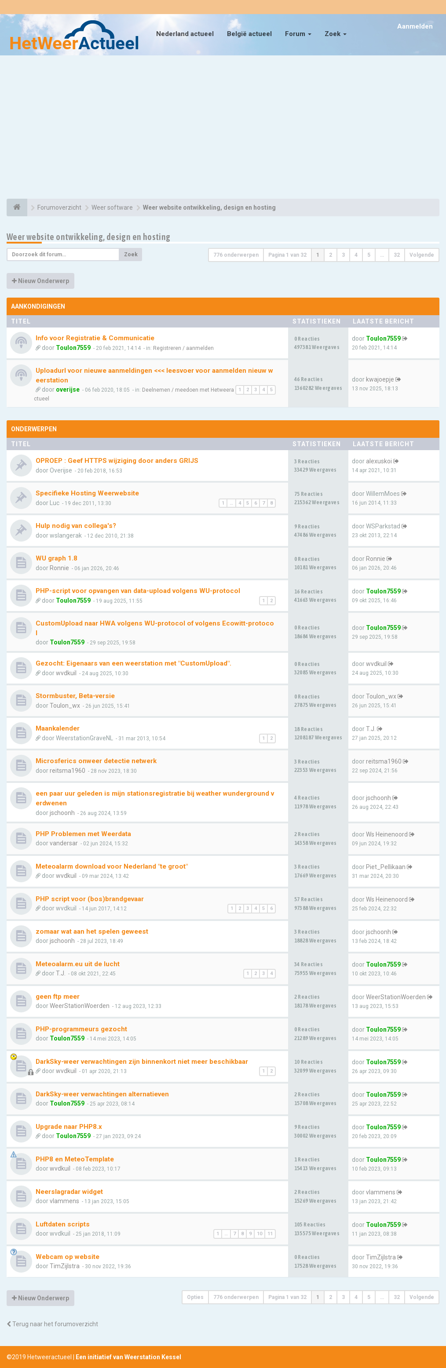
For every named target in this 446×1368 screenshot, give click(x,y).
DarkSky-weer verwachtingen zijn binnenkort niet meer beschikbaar (142, 1062)
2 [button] (330, 255)
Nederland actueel (185, 34)
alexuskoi (379, 461)
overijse (68, 389)
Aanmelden (415, 26)
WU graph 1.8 (56, 558)
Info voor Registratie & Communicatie (95, 338)
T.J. (371, 728)
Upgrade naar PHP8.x (69, 1127)
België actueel (249, 34)
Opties (195, 1297)
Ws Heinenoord (387, 834)
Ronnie (59, 567)
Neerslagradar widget (69, 1192)
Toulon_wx (65, 705)
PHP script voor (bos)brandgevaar (90, 899)
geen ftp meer (58, 997)
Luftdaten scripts (63, 1224)
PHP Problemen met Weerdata (83, 834)
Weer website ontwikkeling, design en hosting (89, 237)
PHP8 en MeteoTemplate (75, 1159)
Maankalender (58, 728)
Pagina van (287, 255)
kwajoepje (380, 379)
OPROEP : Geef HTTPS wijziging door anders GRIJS (117, 461)
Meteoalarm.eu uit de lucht (78, 964)
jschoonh (62, 812)
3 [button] (343, 255)
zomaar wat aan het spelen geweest (92, 931)
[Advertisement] (223, 128)
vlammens (64, 1200)
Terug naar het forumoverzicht (52, 1324)
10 (259, 1234)
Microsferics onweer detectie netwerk (96, 761)
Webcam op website (67, 1257)
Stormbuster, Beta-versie (75, 696)
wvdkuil (66, 673)
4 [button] (356, 255)
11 (270, 1234)
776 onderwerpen (236, 255)
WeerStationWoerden (80, 1005)
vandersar (64, 843)
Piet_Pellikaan (386, 866)
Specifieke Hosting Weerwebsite (87, 493)
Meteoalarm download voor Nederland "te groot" (112, 866)
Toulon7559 (73, 347)
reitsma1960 (67, 770)
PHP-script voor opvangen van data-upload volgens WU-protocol (138, 591)
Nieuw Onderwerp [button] (40, 280)
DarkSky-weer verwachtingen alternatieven (102, 1094)
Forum (298, 34)
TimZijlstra (65, 1266)
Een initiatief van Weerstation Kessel (128, 1357)
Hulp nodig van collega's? (76, 526)
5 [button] (368, 255)
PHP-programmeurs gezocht (81, 1029)
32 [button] (397, 255)
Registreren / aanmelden (183, 348)
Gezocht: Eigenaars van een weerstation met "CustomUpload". (133, 663)
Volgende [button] (421, 255)
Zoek (336, 34)
